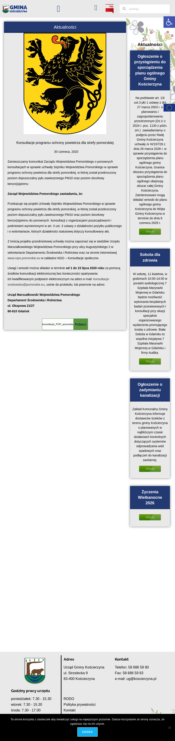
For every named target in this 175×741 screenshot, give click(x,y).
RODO (69, 699)
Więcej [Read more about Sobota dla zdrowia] (150, 361)
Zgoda (87, 732)
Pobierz (80, 324)
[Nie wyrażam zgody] (169, 727)
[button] (169, 22)
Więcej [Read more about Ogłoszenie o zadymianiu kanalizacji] (150, 468)
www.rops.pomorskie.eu (23, 258)
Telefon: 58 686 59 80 (132, 667)
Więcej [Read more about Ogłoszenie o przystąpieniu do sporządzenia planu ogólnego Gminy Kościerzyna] (150, 231)
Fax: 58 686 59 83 (129, 673)
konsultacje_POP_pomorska (57, 324)
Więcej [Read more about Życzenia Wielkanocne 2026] (150, 517)
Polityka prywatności (80, 704)
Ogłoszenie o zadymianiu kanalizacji (150, 390)
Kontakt (70, 710)
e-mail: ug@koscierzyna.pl (135, 679)
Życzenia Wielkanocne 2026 (150, 497)
